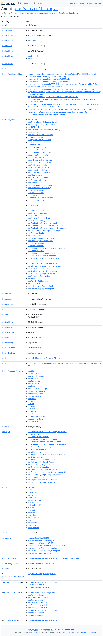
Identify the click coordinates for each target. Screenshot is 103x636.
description (8, 69)
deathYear (7, 64)
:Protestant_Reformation (39, 276)
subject (6, 432)
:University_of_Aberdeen (39, 150)
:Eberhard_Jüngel (36, 210)
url (4, 363)
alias (5, 25)
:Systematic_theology (37, 213)
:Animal (32, 512)
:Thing (31, 487)
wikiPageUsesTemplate (12, 371)
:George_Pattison (36, 215)
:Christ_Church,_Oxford (38, 147)
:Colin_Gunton (35, 195)
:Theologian (34, 203)
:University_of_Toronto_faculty (41, 286)
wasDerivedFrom (10, 558)
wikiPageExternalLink (12, 74)
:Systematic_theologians (39, 261)
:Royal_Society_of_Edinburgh (40, 135)
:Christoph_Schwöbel (37, 605)
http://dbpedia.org (45, 13)
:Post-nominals (35, 396)
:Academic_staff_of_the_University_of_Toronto (47, 432)
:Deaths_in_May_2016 (37, 607)
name (5, 337)
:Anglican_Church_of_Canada (40, 198)
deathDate (7, 51)
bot (4, 309)
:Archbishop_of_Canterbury (40, 185)
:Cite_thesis (33, 383)
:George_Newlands (36, 243)
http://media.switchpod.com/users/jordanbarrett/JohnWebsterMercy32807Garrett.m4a (62, 74)
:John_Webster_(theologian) (43, 563)
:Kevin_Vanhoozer (36, 246)
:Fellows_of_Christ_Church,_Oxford (43, 253)
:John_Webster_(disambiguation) (42, 574)
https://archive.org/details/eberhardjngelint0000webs (49, 81)
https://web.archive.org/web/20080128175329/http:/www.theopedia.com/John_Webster (62, 89)
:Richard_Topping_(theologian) (41, 288)
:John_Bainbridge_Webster (39, 587)
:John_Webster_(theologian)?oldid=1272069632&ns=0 (53, 558)
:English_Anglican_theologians (41, 268)
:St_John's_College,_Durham (40, 160)
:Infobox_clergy (35, 373)
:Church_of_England (37, 200)
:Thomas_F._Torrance (37, 602)
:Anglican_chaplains (37, 233)
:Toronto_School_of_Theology (40, 218)
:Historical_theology (37, 220)
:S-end (31, 409)
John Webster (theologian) (37, 8)
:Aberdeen (33, 58)
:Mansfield (33, 40)
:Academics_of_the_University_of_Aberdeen (46, 225)
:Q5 (32, 507)
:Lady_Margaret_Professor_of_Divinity (44, 129)
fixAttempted (8, 332)
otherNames (8, 348)
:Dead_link (33, 386)
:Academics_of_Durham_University (43, 223)
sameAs (6, 538)
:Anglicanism (34, 145)
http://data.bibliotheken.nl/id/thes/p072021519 (46, 545)
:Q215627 (34, 505)
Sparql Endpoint (93, 3)
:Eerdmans (33, 278)
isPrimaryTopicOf (10, 563)
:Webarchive (34, 421)
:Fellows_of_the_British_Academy (42, 256)
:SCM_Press (33, 205)
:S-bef (31, 406)
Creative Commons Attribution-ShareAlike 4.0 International (75, 632)
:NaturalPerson (35, 500)
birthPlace (7, 40)
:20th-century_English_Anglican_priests (44, 266)
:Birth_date (33, 378)
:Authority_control (36, 376)
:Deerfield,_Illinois (36, 157)
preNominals (8, 353)
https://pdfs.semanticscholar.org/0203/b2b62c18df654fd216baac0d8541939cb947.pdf (62, 109)
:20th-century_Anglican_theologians (43, 258)
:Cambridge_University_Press (40, 241)
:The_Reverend (35, 208)
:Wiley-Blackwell (35, 175)
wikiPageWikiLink (10, 119)
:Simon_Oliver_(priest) (38, 597)
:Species (32, 523)
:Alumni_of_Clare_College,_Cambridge (44, 230)
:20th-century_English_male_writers (43, 273)
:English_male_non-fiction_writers (42, 271)
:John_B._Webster (36, 585)
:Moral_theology (35, 137)
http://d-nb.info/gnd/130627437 (40, 543)
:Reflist (32, 399)
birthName (7, 35)
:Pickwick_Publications (38, 281)
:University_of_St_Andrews (39, 172)
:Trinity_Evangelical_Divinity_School (43, 238)
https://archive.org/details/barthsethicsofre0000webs (49, 79)
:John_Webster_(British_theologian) (43, 582)
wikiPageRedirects (12, 582)
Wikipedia (33, 632)
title (5, 358)
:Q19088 (34, 502)
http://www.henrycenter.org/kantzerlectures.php (47, 76)
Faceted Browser (76, 3)
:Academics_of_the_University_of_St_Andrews (47, 228)
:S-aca (31, 401)
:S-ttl (31, 414)
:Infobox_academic (36, 391)
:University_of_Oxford (37, 170)
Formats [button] (38, 3)
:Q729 (33, 510)
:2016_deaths (34, 235)
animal (18, 13)
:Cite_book (33, 371)
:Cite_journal (34, 381)
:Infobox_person (35, 393)
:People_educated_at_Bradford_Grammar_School (48, 472)
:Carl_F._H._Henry (36, 193)
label (5, 533)
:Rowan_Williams (36, 190)
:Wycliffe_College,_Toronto (39, 140)
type (5, 487)
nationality (7, 342)
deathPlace (7, 56)
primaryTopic (10, 620)
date (5, 314)
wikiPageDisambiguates (13, 576)
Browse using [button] (24, 3)
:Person (32, 490)
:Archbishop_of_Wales (38, 165)
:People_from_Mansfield (38, 167)
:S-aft (31, 404)
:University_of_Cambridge (39, 152)
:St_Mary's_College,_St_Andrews (41, 124)
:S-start (32, 411)
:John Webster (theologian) (41, 540)
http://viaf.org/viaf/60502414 (39, 538)
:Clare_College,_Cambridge (40, 177)
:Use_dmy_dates (35, 419)
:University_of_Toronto (38, 155)
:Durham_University (37, 180)
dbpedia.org (73, 13)
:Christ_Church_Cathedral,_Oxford (42, 122)
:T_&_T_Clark (34, 283)
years (5, 426)
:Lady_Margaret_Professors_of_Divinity (44, 263)
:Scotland (33, 56)
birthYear (7, 46)
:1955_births (34, 127)
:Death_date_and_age (37, 388)
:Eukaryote (33, 517)
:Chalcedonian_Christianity (39, 188)
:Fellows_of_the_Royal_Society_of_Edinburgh (46, 248)
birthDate (7, 30)
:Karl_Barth (33, 119)
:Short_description (36, 416)
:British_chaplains (36, 251)
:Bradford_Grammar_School (40, 162)
